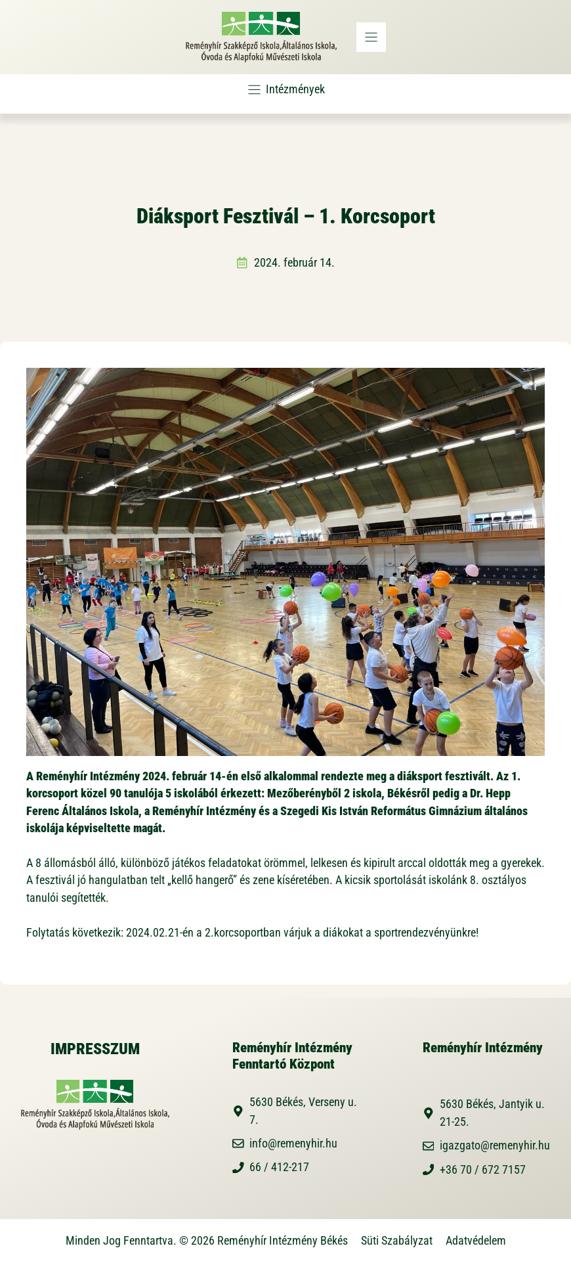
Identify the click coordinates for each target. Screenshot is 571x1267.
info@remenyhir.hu (293, 1143)
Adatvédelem (476, 1240)
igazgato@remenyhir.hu (495, 1145)
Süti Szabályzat (397, 1240)
